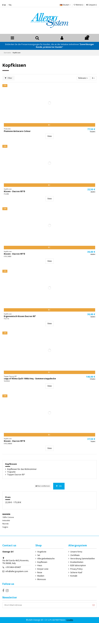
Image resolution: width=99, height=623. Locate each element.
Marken (6, 514)
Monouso (41, 579)
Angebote (41, 551)
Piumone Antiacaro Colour (17, 131)
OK (59, 486)
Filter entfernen (42, 486)
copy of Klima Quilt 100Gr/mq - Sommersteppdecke (30, 378)
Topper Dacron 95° (16, 474)
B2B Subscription (78, 565)
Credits (69, 620)
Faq (10, 5)
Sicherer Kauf (76, 572)
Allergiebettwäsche (46, 558)
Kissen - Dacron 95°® (14, 191)
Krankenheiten (76, 562)
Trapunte (11, 472)
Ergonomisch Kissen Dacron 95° (20, 316)
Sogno (5, 527)
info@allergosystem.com (16, 571)
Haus (39, 565)
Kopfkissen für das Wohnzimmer (22, 469)
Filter (8, 78)
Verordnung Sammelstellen (82, 558)
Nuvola (5, 523)
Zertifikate (75, 555)
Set (38, 555)
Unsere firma (76, 551)
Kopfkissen (11, 464)
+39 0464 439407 (13, 567)
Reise (39, 572)
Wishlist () (79, 5)
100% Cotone (8, 517)
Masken (40, 576)
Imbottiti (6, 520)
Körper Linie (42, 569)
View (49, 136)
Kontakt (73, 576)
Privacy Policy (76, 569)
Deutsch (65, 5)
